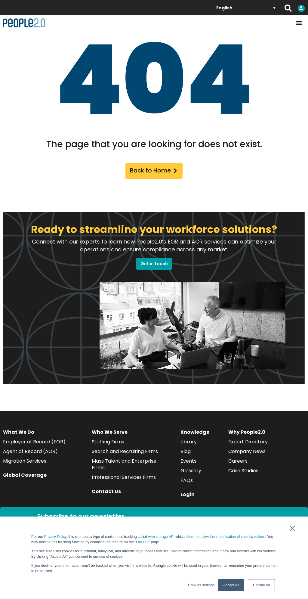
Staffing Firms (108, 442)
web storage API (162, 537)
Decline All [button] (261, 585)
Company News (247, 451)
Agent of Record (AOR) (30, 451)
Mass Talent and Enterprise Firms (124, 465)
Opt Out (142, 542)
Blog (185, 451)
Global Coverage (25, 475)
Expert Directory (248, 442)
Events (188, 461)
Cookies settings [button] (201, 585)
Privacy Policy (55, 537)
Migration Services (24, 461)
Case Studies (243, 471)
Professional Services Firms (124, 477)
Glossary (190, 471)
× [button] (292, 528)
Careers (238, 461)
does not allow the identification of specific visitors (225, 537)
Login (187, 495)
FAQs (186, 480)
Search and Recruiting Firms (125, 451)
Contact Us (106, 492)
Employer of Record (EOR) (34, 442)
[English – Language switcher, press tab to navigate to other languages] (246, 7)
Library (188, 442)
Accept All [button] (231, 585)
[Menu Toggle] (299, 23)
